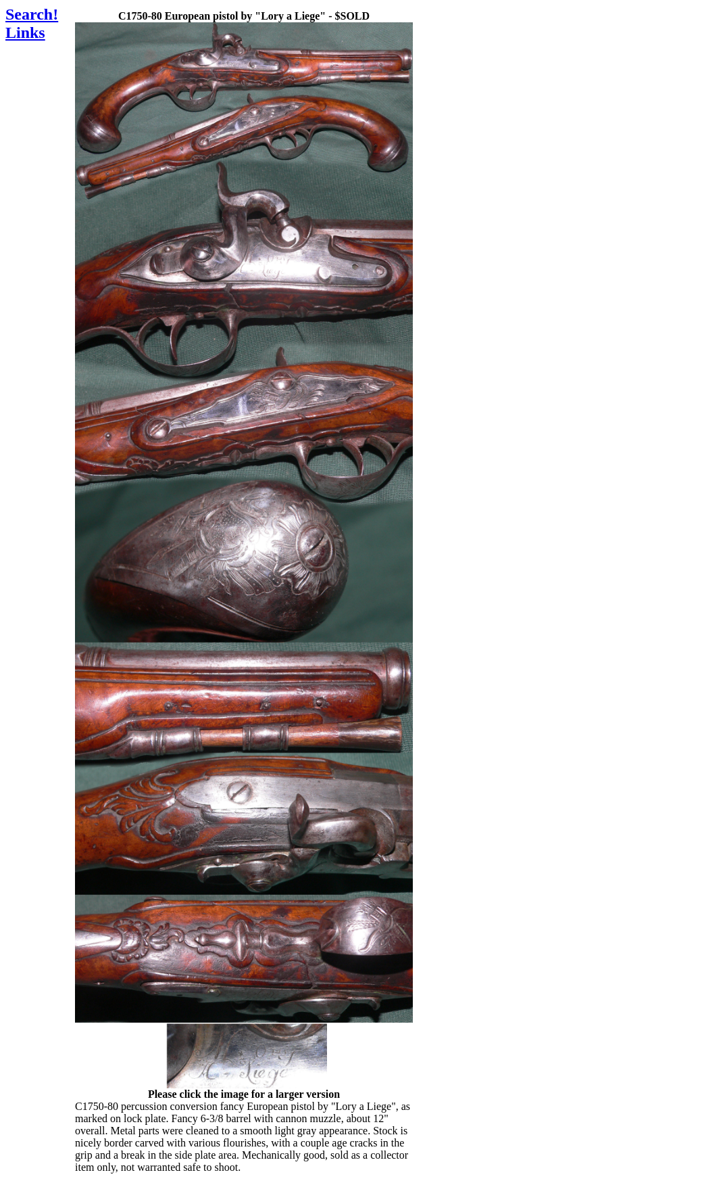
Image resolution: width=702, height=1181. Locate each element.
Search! (31, 14)
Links (25, 32)
